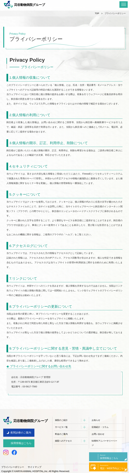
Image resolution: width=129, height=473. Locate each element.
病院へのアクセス (63, 441)
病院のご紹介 (61, 420)
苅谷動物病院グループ (24, 5)
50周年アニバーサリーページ (104, 443)
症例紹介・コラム (100, 427)
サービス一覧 (61, 427)
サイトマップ (34, 465)
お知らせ (96, 420)
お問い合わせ (98, 434)
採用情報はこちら (21, 441)
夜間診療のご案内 (20, 431)
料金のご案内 (61, 434)
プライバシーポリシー (12, 465)
